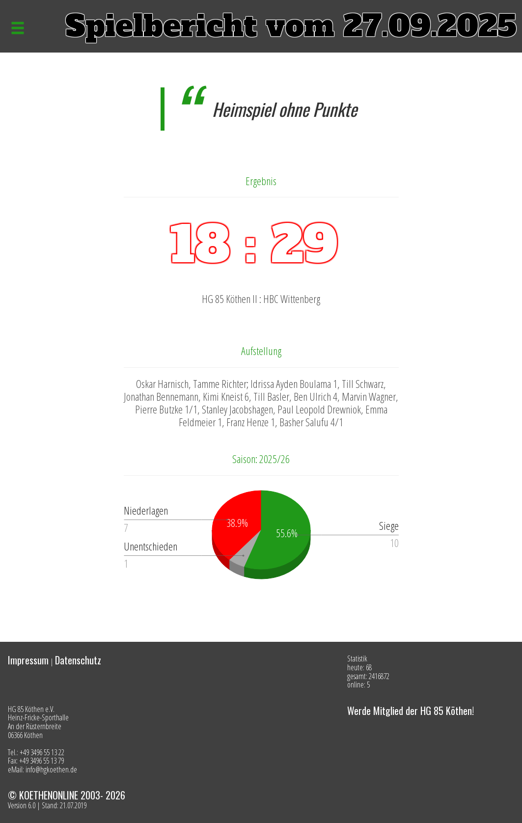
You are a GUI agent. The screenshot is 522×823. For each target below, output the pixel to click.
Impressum (28, 660)
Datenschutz (78, 660)
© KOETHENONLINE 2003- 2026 (66, 795)
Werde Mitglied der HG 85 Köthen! (410, 710)
